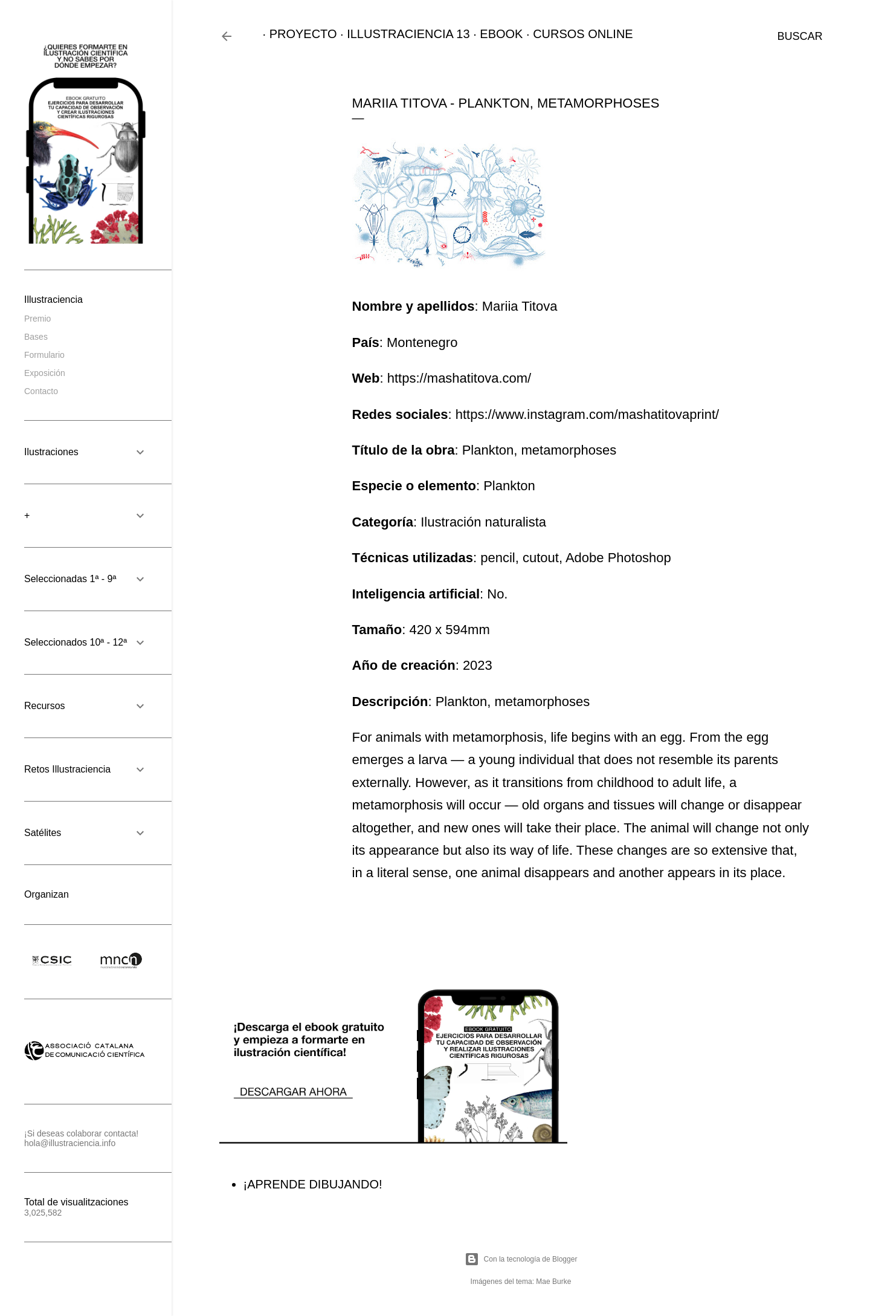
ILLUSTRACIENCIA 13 (401, 34)
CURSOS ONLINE (576, 34)
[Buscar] (799, 36)
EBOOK (494, 34)
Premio (37, 318)
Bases (36, 337)
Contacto (41, 391)
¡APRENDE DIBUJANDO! (312, 1184)
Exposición (44, 373)
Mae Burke (553, 1281)
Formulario (44, 355)
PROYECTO (296, 34)
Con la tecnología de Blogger (521, 1259)
